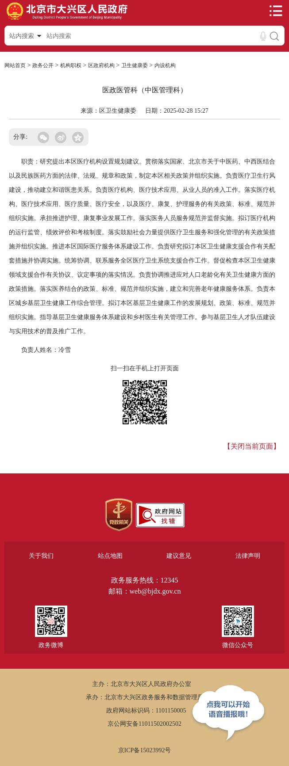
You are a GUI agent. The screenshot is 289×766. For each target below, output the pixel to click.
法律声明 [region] (247, 556)
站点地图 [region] (110, 556)
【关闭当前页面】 (251, 446)
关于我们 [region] (41, 556)
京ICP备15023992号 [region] (144, 750)
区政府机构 (101, 65)
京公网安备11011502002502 (144, 723)
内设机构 (165, 65)
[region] (118, 515)
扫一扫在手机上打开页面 (145, 368)
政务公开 (43, 65)
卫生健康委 (134, 65)
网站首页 (15, 65)
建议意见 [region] (178, 556)
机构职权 (70, 65)
